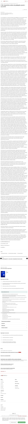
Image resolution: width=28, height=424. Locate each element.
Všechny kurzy (3, 371)
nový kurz (20, 352)
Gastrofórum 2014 (4, 308)
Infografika (2, 386)
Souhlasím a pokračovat (21, 422)
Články (2, 379)
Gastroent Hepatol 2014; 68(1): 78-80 (9, 13)
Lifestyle (2, 383)
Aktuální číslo (3, 325)
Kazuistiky (2, 387)
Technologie (2, 382)
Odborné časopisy (6, 3)
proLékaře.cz (4, 1)
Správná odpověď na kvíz (5, 315)
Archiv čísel (3, 323)
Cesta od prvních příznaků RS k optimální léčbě (8, 368)
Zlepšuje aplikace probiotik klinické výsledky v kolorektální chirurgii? (10, 304)
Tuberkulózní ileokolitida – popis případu (6, 300)
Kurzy (1, 392)
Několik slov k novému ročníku (5, 311)
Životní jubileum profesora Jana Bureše (6, 316)
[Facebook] (13, 413)
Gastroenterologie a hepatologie (12, 3)
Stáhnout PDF (24, 9)
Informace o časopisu (4, 327)
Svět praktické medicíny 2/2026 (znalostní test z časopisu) (9, 352)
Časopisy (2, 395)
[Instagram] (14, 413)
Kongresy (2, 399)
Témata (2, 397)
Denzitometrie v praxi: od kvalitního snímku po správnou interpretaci (11, 359)
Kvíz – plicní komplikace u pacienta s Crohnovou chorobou (9, 303)
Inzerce (2, 405)
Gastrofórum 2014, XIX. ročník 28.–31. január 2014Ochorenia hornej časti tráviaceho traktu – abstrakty (8, 309)
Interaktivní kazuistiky (3, 393)
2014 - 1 (17, 3)
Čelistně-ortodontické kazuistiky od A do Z (7, 364)
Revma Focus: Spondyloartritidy (5, 355)
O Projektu (2, 406)
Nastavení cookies (3, 410)
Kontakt (2, 404)
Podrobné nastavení (13, 422)
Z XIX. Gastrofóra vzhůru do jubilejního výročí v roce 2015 (8, 312)
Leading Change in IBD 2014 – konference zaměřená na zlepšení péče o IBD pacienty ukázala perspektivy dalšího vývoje (14, 301)
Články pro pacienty (3, 409)
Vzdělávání (2, 390)
